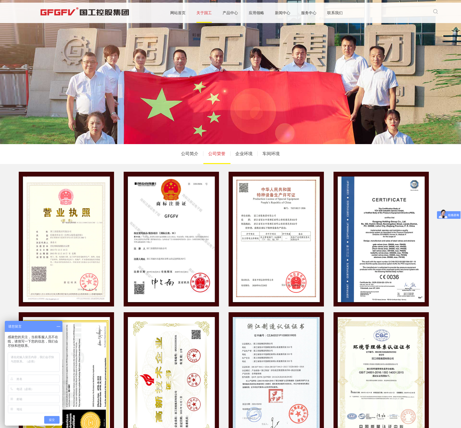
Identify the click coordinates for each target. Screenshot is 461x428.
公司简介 (189, 153)
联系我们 (306, 14)
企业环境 (244, 153)
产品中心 (201, 14)
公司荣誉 (216, 153)
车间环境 (271, 153)
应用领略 (227, 14)
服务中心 (280, 14)
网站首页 (149, 14)
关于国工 (175, 14)
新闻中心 (253, 14)
